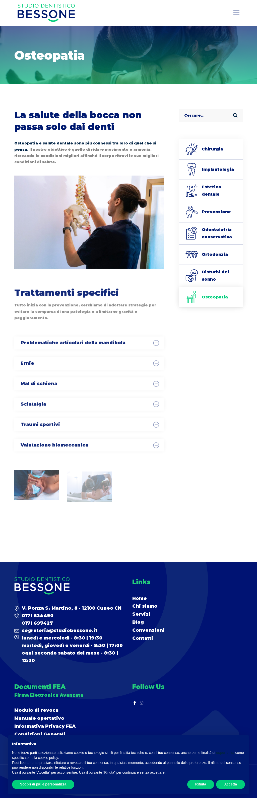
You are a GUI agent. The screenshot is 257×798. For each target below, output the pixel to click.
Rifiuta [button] (200, 784)
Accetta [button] (230, 784)
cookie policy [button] (48, 758)
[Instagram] (142, 702)
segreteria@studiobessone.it (59, 630)
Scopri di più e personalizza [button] (43, 784)
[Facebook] (134, 702)
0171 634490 (37, 615)
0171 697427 (37, 623)
